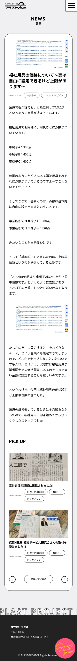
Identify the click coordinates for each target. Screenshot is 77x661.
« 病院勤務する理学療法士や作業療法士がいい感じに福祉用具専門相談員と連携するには (12, 579)
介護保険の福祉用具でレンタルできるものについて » (64, 579)
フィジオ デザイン (54, 95)
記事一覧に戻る (38, 579)
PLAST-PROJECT (35, 491)
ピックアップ (34, 498)
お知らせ (31, 95)
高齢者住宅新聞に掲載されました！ (31, 485)
